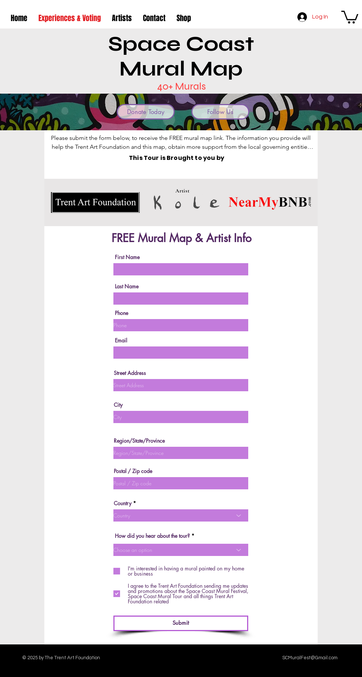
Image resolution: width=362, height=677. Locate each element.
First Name (127, 257)
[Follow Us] (220, 112)
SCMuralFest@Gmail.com (310, 657)
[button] (349, 16)
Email (121, 340)
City (118, 405)
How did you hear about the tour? (152, 536)
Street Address (130, 373)
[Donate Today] (146, 112)
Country (123, 503)
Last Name (127, 286)
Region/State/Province (139, 440)
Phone (121, 313)
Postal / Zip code (133, 471)
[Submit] (180, 623)
